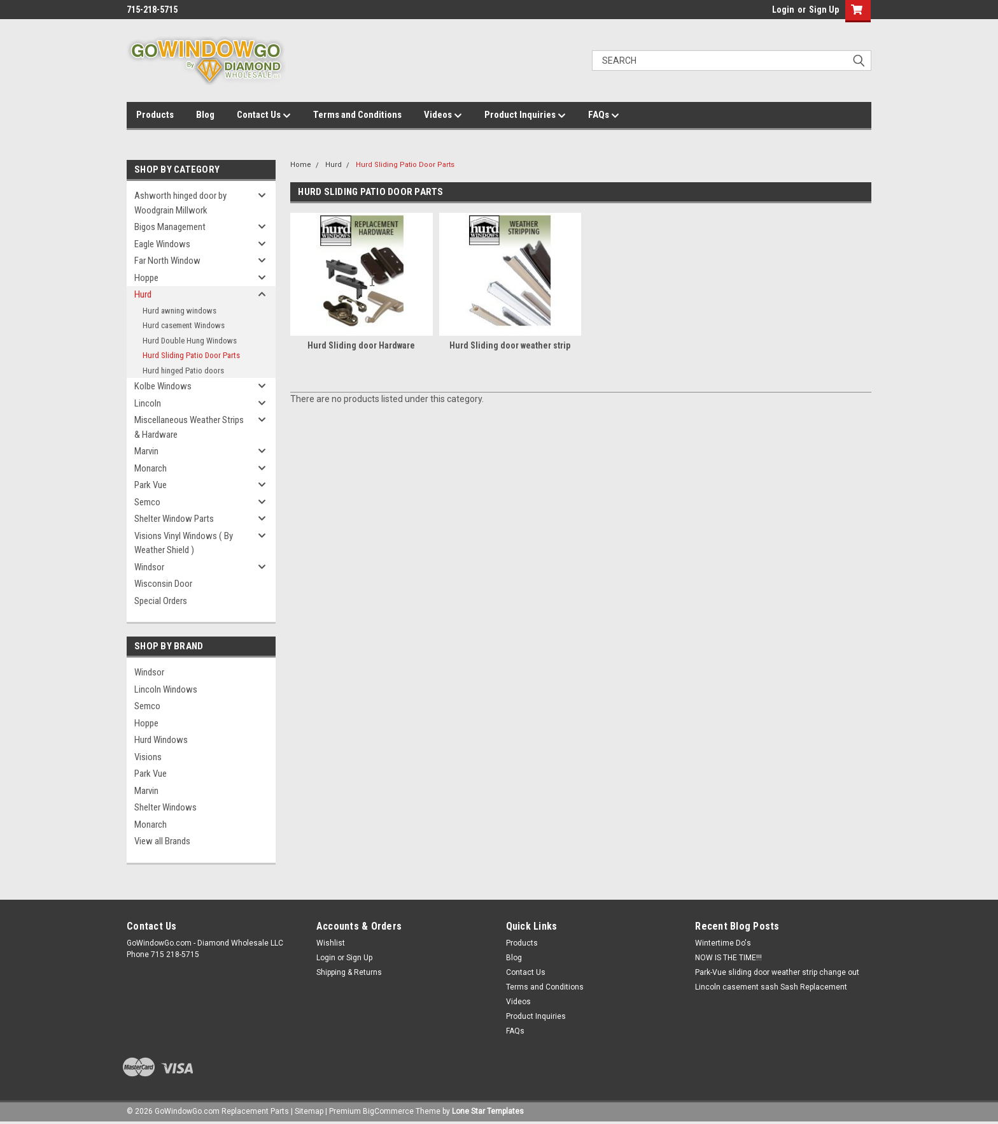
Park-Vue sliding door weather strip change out (777, 972)
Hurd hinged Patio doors (183, 370)
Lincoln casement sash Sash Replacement (771, 987)
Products (155, 114)
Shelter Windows (165, 807)
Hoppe (146, 278)
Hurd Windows (161, 740)
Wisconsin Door (163, 583)
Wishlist (330, 943)
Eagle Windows (162, 244)
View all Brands (162, 841)
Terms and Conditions (357, 114)
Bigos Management (170, 227)
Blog (205, 114)
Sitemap (309, 1111)
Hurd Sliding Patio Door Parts (191, 355)
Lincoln (147, 403)
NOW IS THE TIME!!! (728, 957)
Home (300, 165)
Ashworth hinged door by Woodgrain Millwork (180, 203)
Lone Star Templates (488, 1111)
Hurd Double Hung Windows (190, 340)
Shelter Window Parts (174, 518)
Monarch (150, 468)
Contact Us (264, 115)
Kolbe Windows (163, 386)
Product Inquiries (525, 115)
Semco (147, 502)
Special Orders (160, 601)
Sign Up (824, 9)
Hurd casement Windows (184, 325)
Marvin (146, 451)
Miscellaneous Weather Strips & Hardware (189, 427)
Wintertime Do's (723, 943)
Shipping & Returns (349, 972)
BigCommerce (388, 1111)
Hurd (142, 294)
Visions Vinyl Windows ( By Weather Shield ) (183, 543)
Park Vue (150, 485)
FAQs (603, 115)
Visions (148, 757)
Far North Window (167, 260)
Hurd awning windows (179, 310)
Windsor (149, 567)
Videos (443, 115)
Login (783, 9)
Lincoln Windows (165, 689)
